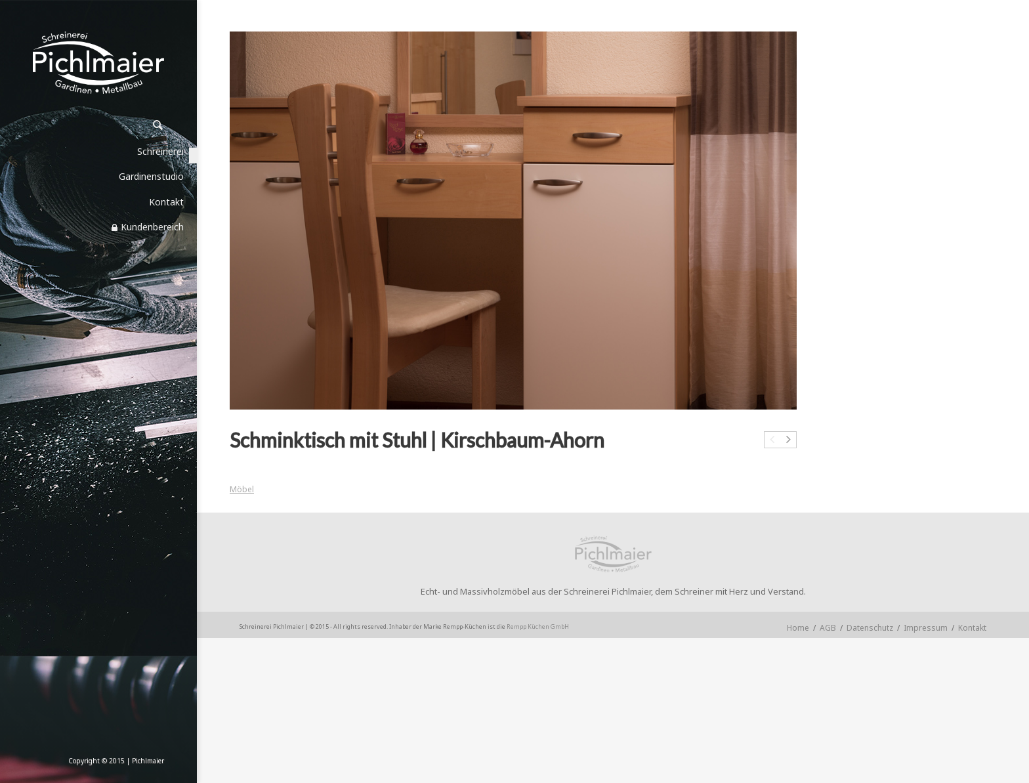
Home (798, 627)
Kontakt (972, 627)
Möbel (242, 489)
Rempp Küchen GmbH (538, 626)
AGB (828, 627)
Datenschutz (870, 627)
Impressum (926, 627)
